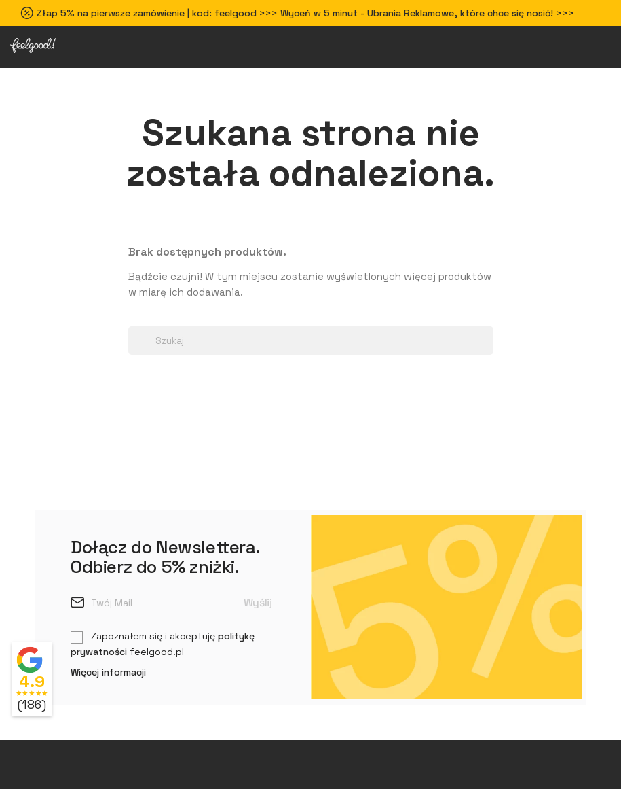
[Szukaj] (310, 340)
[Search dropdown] (135, 318)
